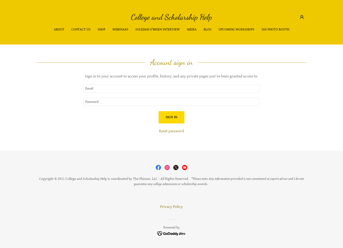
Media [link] (192, 29)
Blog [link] (208, 29)
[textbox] (171, 88)
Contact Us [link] (81, 29)
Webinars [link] (120, 29)
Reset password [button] (171, 131)
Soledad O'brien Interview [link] (157, 29)
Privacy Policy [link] (171, 206)
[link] (171, 18)
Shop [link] (101, 29)
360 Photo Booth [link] (275, 29)
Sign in (171, 117)
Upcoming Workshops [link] (236, 29)
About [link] (59, 29)
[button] (302, 17)
